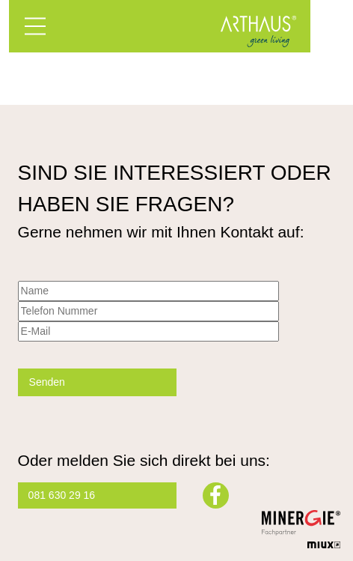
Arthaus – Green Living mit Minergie (258, 31)
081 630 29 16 (62, 495)
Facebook (216, 495)
